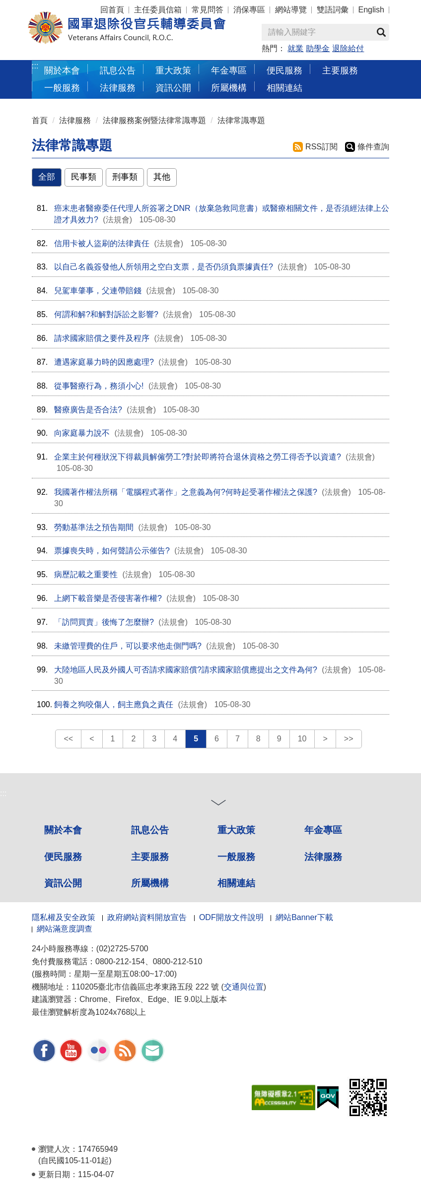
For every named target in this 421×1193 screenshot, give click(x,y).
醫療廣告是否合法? (88, 409)
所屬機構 (150, 883)
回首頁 (112, 9)
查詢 (381, 32)
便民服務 (63, 857)
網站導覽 (291, 9)
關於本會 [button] (62, 70)
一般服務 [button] (62, 87)
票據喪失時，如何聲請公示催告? (112, 550)
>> (348, 738)
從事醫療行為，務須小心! (98, 386)
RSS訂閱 (321, 146)
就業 (295, 48)
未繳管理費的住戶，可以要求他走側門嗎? (128, 646)
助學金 (318, 48)
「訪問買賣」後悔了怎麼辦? (104, 622)
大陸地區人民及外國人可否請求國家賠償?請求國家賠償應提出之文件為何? (185, 669)
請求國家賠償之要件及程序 (101, 338)
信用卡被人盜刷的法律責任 (101, 243)
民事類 (83, 177)
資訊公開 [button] (173, 87)
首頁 (40, 120)
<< (68, 738)
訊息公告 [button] (118, 70)
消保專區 (249, 9)
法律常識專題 (241, 120)
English (371, 9)
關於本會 (63, 830)
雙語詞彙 (333, 9)
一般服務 (236, 857)
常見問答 (207, 9)
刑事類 (125, 177)
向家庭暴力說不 (82, 433)
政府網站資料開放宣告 (147, 917)
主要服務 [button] (340, 70)
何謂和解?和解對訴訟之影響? (106, 314)
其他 (161, 177)
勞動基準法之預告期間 (94, 527)
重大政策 (173, 70)
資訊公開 (63, 883)
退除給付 (348, 48)
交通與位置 (244, 987)
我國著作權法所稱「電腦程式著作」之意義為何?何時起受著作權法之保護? (185, 492)
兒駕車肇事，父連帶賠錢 (97, 290)
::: (35, 66)
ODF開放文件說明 (231, 917)
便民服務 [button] (284, 70)
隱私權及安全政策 (63, 917)
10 (302, 738)
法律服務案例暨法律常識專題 (154, 120)
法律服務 (75, 120)
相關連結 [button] (284, 87)
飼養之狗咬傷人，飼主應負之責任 (113, 704)
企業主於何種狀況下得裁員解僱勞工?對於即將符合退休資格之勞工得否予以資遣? (197, 457)
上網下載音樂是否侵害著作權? (108, 598)
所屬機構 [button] (229, 87)
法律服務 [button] (118, 87)
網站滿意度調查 (64, 929)
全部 (46, 177)
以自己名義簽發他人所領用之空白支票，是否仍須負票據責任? (163, 267)
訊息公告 (150, 830)
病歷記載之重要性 (86, 574)
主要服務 (150, 857)
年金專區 (229, 70)
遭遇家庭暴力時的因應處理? (104, 362)
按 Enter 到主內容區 (44, 6)
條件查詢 (373, 146)
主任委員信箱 (158, 9)
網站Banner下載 (304, 917)
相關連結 (236, 883)
